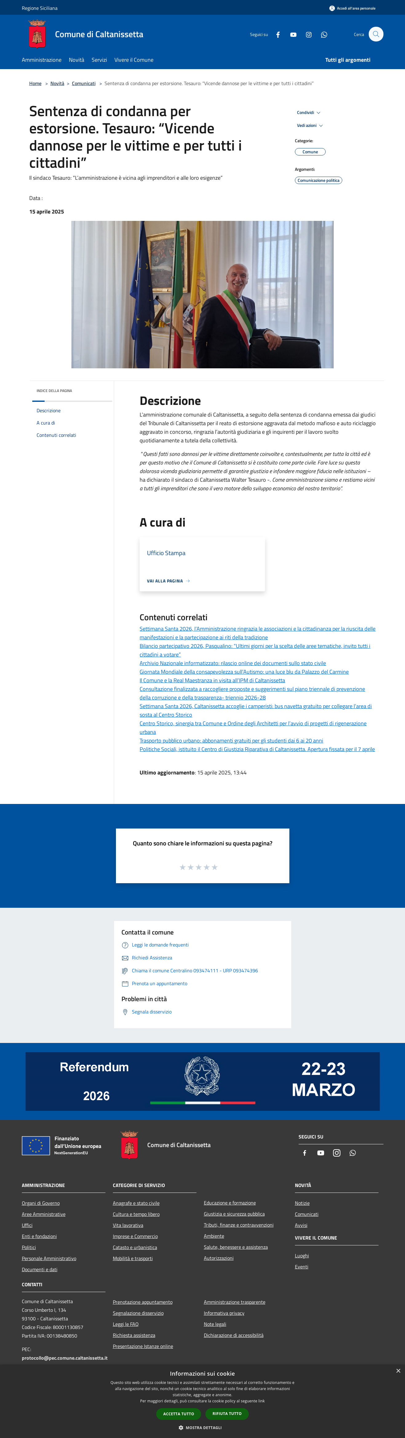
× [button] (398, 1371)
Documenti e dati (40, 1269)
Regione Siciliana (40, 8)
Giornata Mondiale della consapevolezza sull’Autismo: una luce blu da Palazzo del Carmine (244, 672)
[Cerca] (376, 34)
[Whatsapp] (321, 34)
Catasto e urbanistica (135, 1247)
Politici (29, 1247)
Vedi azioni (311, 125)
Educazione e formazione (230, 1202)
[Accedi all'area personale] (352, 8)
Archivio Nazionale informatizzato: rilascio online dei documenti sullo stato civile (233, 663)
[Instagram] (306, 34)
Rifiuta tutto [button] (227, 1413)
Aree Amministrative (44, 1214)
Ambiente (214, 1236)
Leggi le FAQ (126, 1324)
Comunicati (84, 83)
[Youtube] (290, 34)
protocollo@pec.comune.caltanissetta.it (65, 1358)
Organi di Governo (41, 1203)
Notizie (302, 1203)
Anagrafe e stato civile (136, 1203)
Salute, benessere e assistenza (236, 1247)
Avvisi (301, 1225)
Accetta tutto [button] (178, 1413)
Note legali (215, 1324)
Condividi (309, 112)
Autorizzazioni (219, 1258)
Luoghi (302, 1255)
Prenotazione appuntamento (143, 1302)
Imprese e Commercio (135, 1236)
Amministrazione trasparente (234, 1302)
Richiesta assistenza (134, 1335)
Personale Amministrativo (49, 1258)
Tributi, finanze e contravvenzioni (239, 1224)
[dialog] (202, 1401)
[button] (202, 1427)
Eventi (301, 1266)
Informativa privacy (224, 1313)
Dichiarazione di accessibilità (234, 1335)
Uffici (27, 1225)
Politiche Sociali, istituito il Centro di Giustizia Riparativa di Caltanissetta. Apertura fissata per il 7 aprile (257, 749)
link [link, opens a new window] (261, 1401)
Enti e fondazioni (39, 1236)
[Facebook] (275, 34)
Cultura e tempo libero (136, 1214)
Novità (57, 83)
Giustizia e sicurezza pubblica (234, 1213)
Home (35, 83)
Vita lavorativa (128, 1225)
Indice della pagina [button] (54, 391)
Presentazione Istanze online (143, 1346)
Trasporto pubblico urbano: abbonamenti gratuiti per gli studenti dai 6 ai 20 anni (231, 740)
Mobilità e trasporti (133, 1258)
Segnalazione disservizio (138, 1313)
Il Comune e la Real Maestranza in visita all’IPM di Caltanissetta (212, 680)
